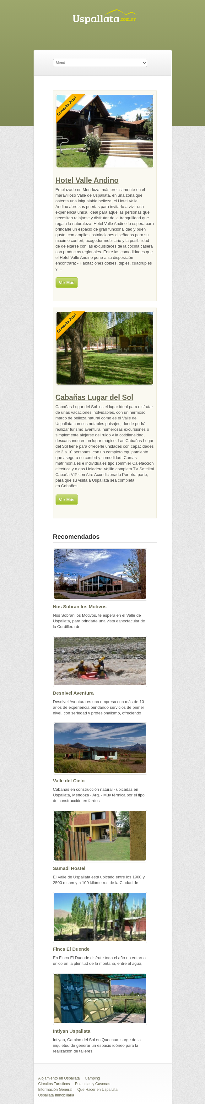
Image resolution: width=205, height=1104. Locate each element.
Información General (55, 1089)
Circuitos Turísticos (54, 1084)
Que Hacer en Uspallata (97, 1089)
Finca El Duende (71, 949)
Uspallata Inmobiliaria (56, 1095)
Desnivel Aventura (73, 693)
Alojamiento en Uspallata (59, 1078)
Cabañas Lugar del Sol (94, 397)
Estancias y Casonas (92, 1084)
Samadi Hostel (69, 868)
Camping (92, 1078)
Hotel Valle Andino (87, 180)
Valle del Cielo (69, 780)
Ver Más (66, 282)
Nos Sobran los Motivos (80, 606)
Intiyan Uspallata (71, 1031)
